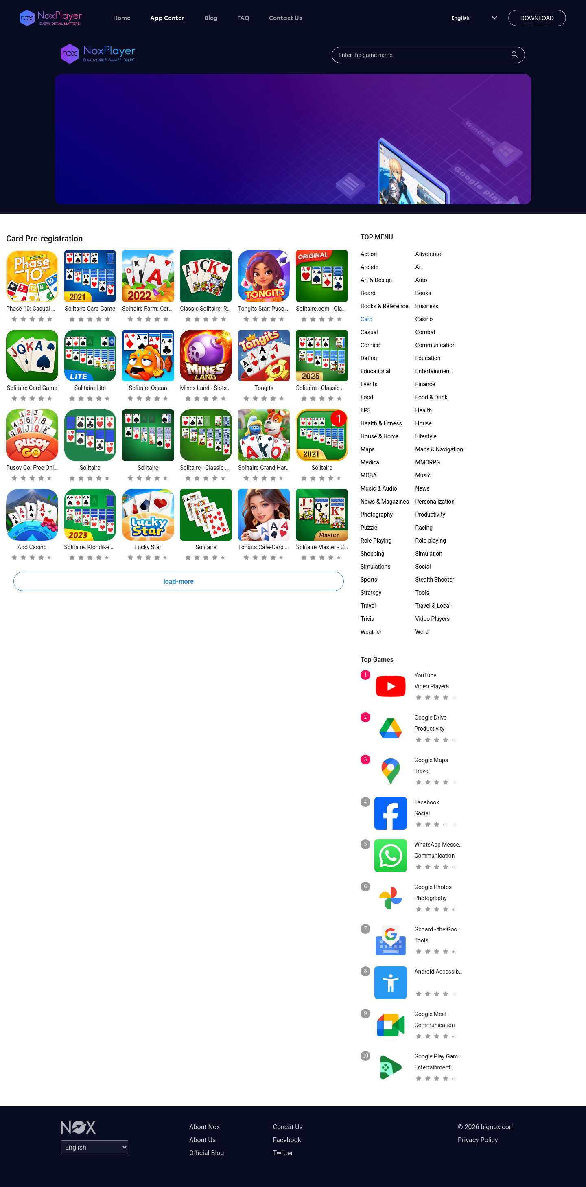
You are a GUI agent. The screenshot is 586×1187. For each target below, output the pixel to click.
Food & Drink (431, 397)
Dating (369, 358)
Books (423, 293)
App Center (167, 17)
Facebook (287, 1140)
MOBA (369, 475)
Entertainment (433, 371)
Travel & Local (433, 605)
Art (419, 267)
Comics (370, 345)
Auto (421, 280)
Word (422, 632)
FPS (366, 410)
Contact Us (285, 17)
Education (428, 358)
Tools (422, 592)
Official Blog (206, 1153)
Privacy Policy (478, 1140)
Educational (375, 371)
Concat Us (287, 1127)
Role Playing (376, 540)
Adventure (428, 254)
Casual (369, 332)
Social (423, 566)
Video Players (432, 618)
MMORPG (427, 462)
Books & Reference (384, 306)
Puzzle (369, 527)
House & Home (380, 436)
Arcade (369, 267)
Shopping (373, 553)
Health (423, 410)
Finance (425, 384)
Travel (368, 605)
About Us (202, 1140)
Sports (369, 579)
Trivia (367, 618)
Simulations (376, 566)
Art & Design (376, 280)
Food (367, 397)
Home (122, 17)
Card (366, 319)
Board (368, 293)
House (423, 423)
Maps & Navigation (439, 449)
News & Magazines (385, 501)
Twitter (283, 1153)
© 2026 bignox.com (486, 1127)
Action (369, 254)
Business (427, 306)
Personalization (435, 501)
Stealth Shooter (435, 579)
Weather (371, 632)
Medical (370, 462)
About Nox (204, 1127)
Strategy (371, 592)
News (422, 488)
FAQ (243, 17)
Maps (368, 449)
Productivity (430, 514)
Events (369, 384)
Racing (424, 527)
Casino (424, 319)
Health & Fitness (381, 423)
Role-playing (430, 540)
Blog (211, 17)
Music (423, 475)
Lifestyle (426, 436)
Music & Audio (379, 488)
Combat (425, 332)
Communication (435, 345)
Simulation (428, 553)
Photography (377, 514)
